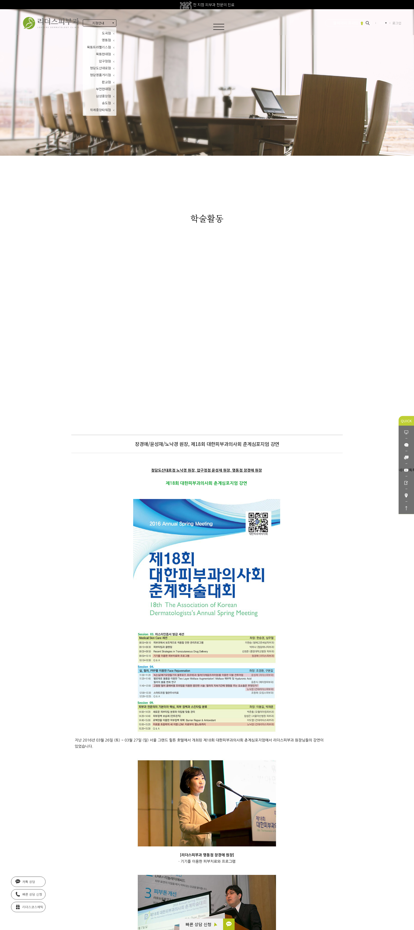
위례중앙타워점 (100, 109)
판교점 (106, 82)
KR (382, 23)
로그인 (396, 23)
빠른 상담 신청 (201, 924)
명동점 (106, 40)
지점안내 (98, 23)
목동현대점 (103, 54)
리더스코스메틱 (29, 907)
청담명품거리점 (100, 75)
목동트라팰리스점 (99, 47)
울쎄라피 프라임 (345, 22)
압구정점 (105, 61)
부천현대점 (103, 89)
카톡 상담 (25, 882)
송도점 (106, 103)
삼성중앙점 (103, 96)
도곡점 (106, 33)
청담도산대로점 (100, 68)
